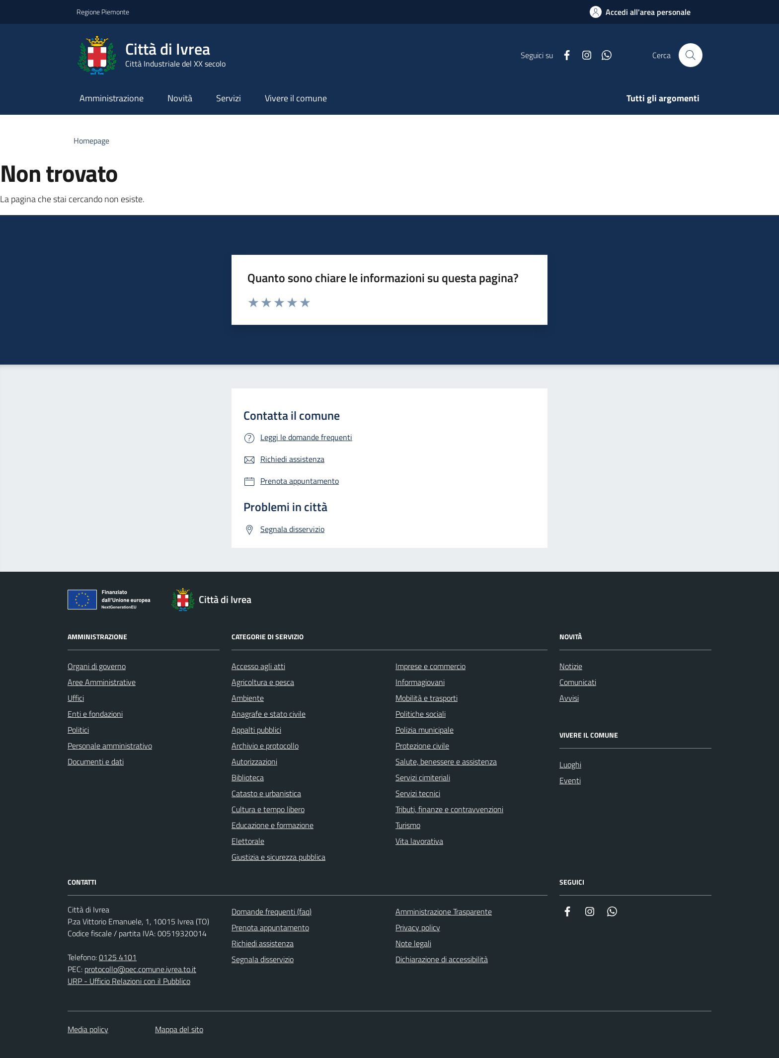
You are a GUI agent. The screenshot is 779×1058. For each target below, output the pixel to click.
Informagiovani (420, 682)
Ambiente (248, 698)
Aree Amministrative (102, 682)
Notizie (570, 666)
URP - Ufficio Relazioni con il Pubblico (129, 981)
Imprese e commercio (430, 666)
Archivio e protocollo (265, 746)
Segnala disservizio (263, 959)
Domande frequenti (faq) (272, 911)
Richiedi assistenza (263, 943)
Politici (78, 730)
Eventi (570, 780)
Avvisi (569, 698)
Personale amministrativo (110, 746)
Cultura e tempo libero (268, 809)
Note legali (413, 943)
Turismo (407, 825)
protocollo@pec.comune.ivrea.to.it (140, 969)
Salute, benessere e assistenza (446, 761)
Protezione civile (422, 746)
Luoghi (570, 764)
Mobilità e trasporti (426, 698)
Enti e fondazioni (95, 714)
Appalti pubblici (256, 730)
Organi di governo (97, 666)
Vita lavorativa (419, 841)
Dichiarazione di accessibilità (441, 959)
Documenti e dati (96, 761)
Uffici (76, 698)
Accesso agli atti (258, 666)
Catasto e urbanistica (266, 793)
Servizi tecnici (417, 793)
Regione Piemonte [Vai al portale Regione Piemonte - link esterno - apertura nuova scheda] (103, 11)
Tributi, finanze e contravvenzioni (449, 809)
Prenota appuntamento (270, 927)
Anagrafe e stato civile (269, 714)
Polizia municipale (424, 730)
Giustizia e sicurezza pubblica (278, 857)
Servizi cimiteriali (422, 777)
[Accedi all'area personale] (640, 12)
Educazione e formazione (272, 825)
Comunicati (577, 682)
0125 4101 (118, 957)
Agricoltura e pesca (263, 682)
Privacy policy (417, 927)
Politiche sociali (420, 714)
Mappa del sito (179, 1029)
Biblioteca (248, 777)
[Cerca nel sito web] (690, 55)
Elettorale (248, 841)
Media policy (88, 1029)
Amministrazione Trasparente (443, 911)
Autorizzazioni (254, 761)
